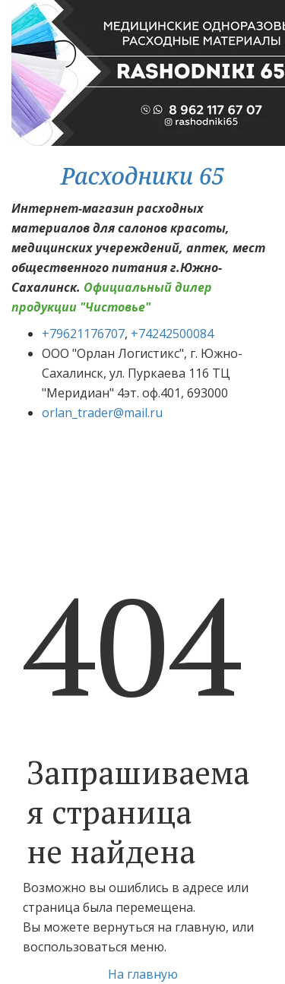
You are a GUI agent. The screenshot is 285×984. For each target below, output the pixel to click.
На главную (143, 974)
